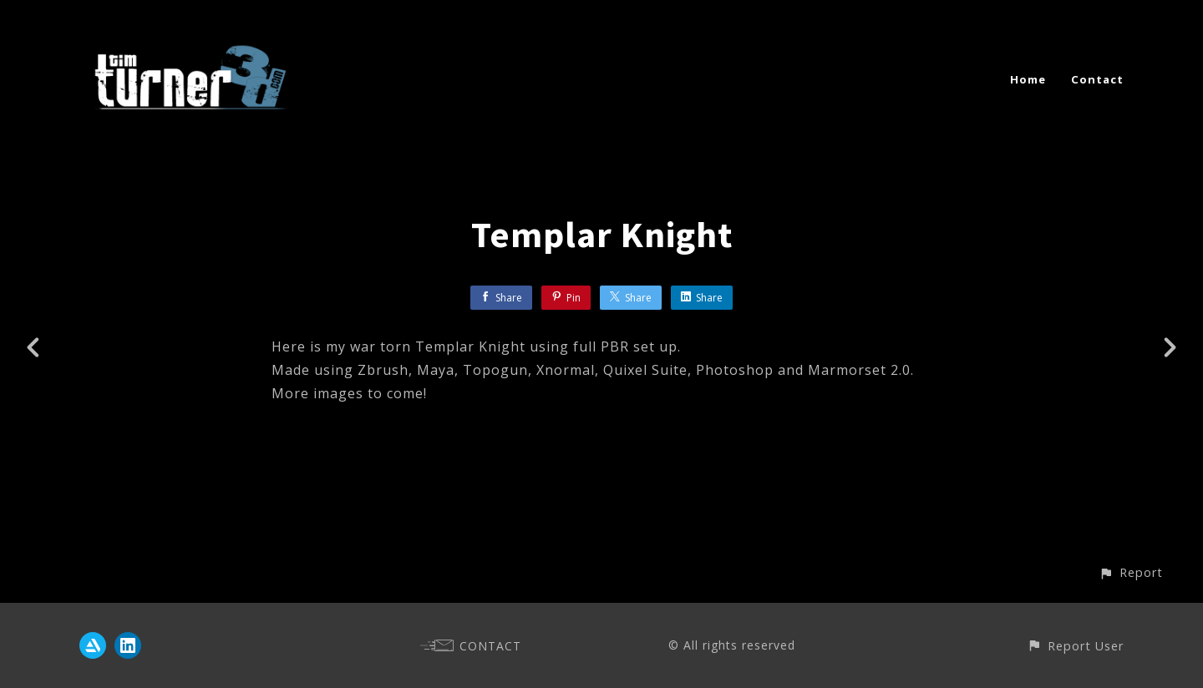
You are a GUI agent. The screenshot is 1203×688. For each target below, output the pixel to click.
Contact (1097, 79)
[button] (1131, 572)
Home (1028, 79)
